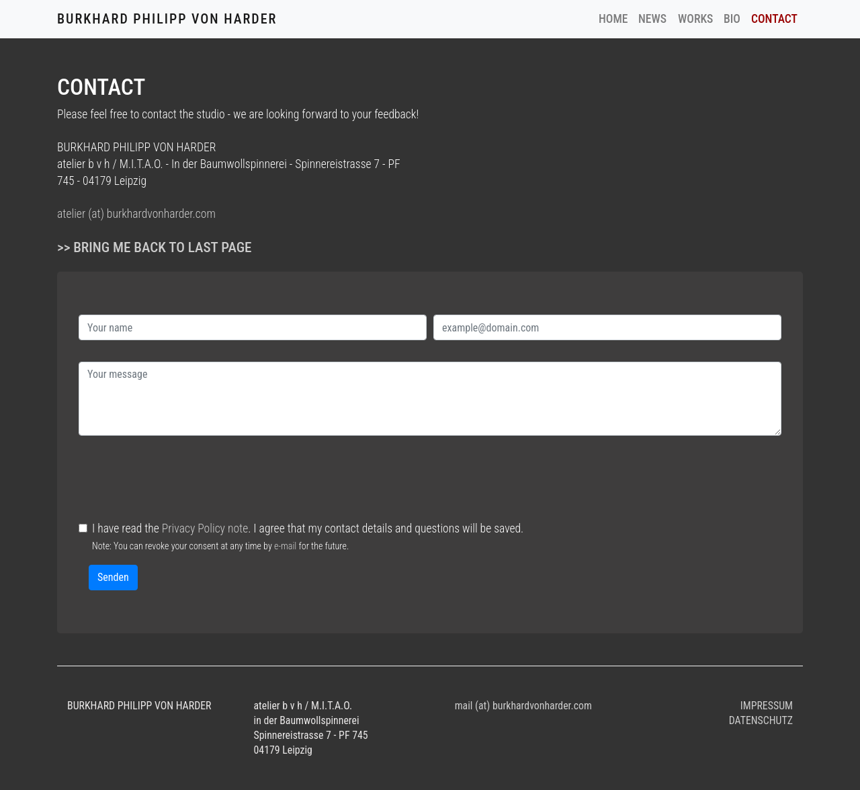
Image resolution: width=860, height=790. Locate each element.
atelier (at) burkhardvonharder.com (136, 214)
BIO (732, 19)
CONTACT (774, 19)
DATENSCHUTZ (761, 720)
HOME (616, 18)
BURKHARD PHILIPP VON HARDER (167, 19)
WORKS (695, 19)
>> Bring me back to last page (154, 247)
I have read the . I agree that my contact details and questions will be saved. (307, 536)
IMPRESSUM (766, 705)
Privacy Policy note (205, 528)
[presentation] (181, 483)
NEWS (652, 19)
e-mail (285, 546)
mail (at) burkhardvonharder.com (523, 705)
